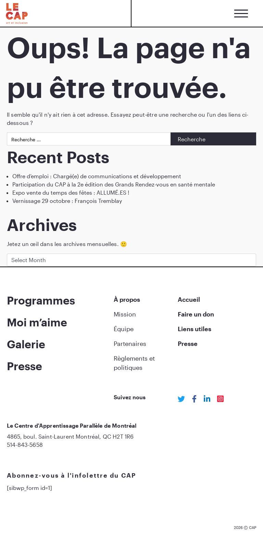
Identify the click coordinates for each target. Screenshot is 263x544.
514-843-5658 (25, 444)
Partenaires (130, 343)
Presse (24, 366)
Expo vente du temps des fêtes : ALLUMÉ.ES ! (70, 192)
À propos (127, 299)
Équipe (124, 329)
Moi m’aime (37, 322)
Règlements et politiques (134, 362)
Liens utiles (194, 329)
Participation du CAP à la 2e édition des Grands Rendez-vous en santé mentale (113, 184)
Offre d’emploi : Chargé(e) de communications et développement (96, 176)
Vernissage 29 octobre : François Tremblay (67, 200)
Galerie (26, 344)
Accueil (189, 299)
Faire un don (196, 314)
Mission (125, 314)
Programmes (41, 300)
